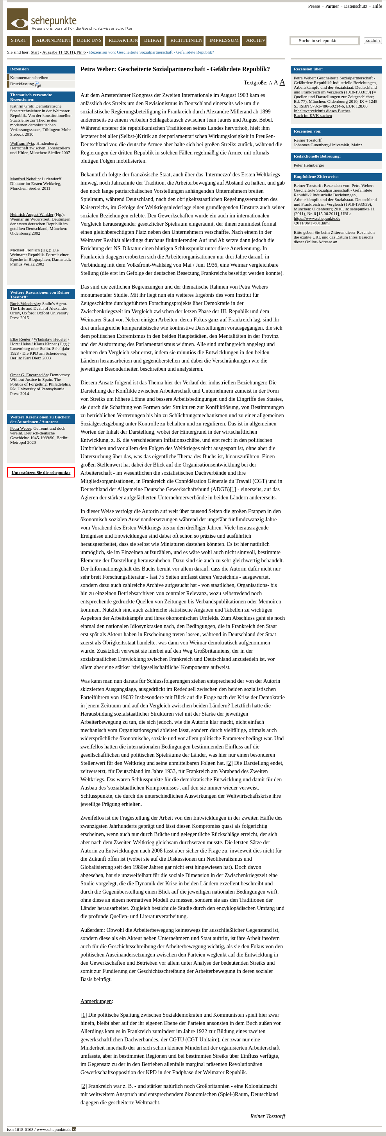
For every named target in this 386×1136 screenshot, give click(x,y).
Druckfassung (25, 84)
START (18, 40)
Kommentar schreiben (29, 77)
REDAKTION (123, 40)
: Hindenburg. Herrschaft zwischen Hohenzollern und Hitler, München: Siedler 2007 (40, 148)
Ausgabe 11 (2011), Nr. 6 (64, 52)
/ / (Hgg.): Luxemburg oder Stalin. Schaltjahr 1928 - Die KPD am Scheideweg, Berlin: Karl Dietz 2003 (40, 348)
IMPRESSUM (224, 40)
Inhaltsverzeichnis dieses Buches (322, 110)
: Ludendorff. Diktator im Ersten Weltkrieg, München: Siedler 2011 (36, 183)
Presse (314, 6)
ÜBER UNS (89, 40)
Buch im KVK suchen (313, 115)
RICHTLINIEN (186, 40)
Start (35, 52)
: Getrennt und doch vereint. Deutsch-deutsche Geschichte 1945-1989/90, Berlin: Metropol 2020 (39, 435)
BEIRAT (153, 40)
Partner (332, 6)
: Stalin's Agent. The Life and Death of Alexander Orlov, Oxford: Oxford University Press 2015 (39, 310)
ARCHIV (256, 40)
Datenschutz (355, 6)
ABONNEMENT (53, 40)
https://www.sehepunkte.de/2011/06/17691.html (317, 220)
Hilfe (377, 6)
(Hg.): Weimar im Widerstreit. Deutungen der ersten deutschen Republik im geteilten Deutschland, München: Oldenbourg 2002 (40, 223)
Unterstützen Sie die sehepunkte (41, 472)
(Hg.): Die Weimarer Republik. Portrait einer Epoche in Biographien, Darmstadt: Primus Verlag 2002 (40, 257)
